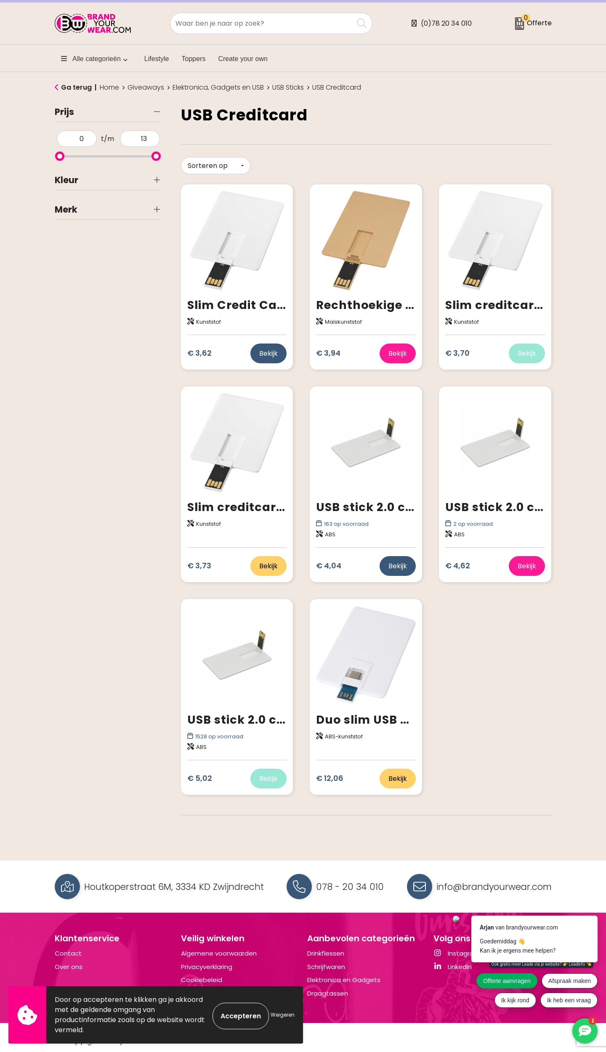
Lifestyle (156, 58)
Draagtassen (327, 993)
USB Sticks (288, 87)
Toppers (194, 58)
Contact (68, 953)
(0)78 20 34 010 (446, 23)
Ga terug (76, 87)
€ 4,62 (457, 564)
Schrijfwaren (326, 966)
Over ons (68, 966)
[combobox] (261, 23)
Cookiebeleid (201, 979)
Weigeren (283, 1014)
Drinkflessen (325, 953)
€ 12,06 (329, 776)
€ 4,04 (328, 564)
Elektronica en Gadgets (343, 979)
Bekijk (268, 351)
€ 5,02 (199, 776)
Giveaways (146, 87)
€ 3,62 (199, 351)
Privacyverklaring (206, 966)
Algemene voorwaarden (219, 953)
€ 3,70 (457, 351)
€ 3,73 (199, 564)
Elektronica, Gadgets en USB (218, 87)
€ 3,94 (328, 351)
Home (109, 87)
